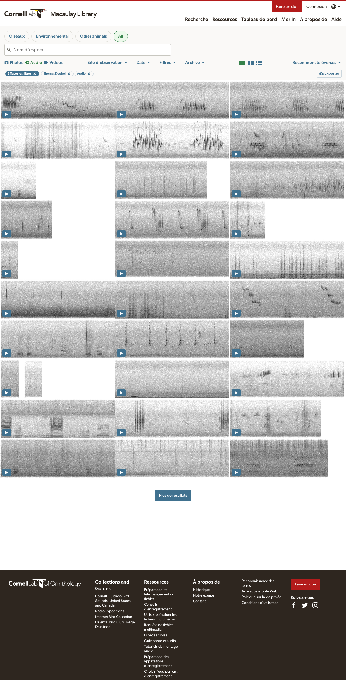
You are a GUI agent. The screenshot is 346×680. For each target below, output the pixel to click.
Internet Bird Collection (113, 617)
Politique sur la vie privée (261, 597)
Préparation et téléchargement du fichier (159, 594)
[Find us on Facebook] (294, 605)
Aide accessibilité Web (259, 591)
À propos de (313, 19)
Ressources (224, 19)
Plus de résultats (173, 495)
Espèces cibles (155, 635)
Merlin (288, 19)
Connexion (316, 6)
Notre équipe (203, 595)
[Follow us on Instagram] (315, 605)
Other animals (93, 36)
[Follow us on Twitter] (304, 605)
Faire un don (287, 6)
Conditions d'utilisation (260, 603)
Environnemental (52, 36)
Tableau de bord (259, 19)
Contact (199, 601)
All (120, 36)
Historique (201, 590)
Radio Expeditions (109, 611)
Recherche (196, 19)
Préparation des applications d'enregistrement (158, 661)
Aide (336, 19)
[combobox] (92, 49)
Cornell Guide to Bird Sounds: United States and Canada (113, 600)
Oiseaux (17, 36)
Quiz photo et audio (160, 641)
